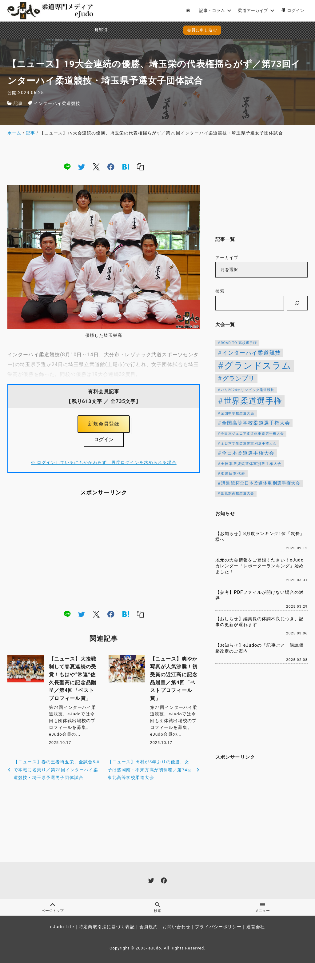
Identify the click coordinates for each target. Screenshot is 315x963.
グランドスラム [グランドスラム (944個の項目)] (257, 365)
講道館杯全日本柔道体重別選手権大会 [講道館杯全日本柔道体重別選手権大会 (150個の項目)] (260, 483)
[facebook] (110, 166)
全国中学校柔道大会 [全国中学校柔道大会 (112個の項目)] (237, 413)
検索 (220, 291)
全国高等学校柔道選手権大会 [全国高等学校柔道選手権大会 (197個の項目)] (256, 423)
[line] (67, 166)
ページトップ (52, 907)
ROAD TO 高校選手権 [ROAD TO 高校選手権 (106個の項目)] (239, 343)
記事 (18, 103)
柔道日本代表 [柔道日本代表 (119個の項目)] (233, 473)
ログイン (104, 440)
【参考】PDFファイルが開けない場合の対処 (259, 595)
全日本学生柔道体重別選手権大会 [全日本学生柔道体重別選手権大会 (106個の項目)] (249, 444)
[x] (96, 166)
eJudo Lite (62, 927)
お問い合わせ (176, 927)
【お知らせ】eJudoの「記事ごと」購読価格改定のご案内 (259, 648)
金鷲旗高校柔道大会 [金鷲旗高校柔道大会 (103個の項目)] (237, 493)
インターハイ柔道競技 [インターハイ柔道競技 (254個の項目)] (251, 353)
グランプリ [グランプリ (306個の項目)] (238, 378)
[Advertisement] (103, 553)
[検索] (297, 303)
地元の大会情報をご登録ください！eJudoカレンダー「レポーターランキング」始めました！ (259, 565)
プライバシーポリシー (218, 927)
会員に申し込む (159, 30)
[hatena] (125, 166)
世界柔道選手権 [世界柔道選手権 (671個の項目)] (253, 401)
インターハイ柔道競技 (57, 103)
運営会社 (255, 927)
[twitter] (81, 166)
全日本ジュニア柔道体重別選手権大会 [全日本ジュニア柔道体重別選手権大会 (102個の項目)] (252, 434)
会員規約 (148, 927)
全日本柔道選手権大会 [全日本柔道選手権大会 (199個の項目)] (248, 453)
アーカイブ (227, 257)
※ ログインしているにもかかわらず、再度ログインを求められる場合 (103, 463)
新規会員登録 (104, 424)
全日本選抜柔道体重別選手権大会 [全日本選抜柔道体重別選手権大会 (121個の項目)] (251, 464)
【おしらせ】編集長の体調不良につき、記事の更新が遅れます (259, 621)
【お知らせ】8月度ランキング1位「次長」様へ (260, 536)
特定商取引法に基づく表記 (106, 927)
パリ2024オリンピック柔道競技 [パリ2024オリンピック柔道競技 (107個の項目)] (248, 390)
